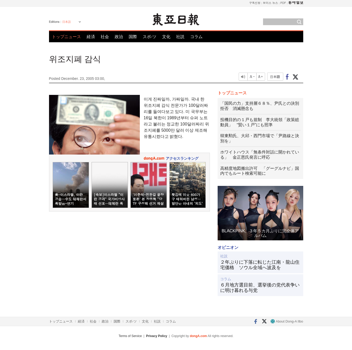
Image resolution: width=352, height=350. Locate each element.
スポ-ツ (149, 36)
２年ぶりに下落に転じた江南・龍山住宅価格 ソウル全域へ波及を (260, 265)
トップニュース (66, 36)
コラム (196, 36)
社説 (180, 36)
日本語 (66, 21)
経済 (91, 36)
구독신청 (254, 3)
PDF (283, 3)
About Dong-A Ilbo (287, 321)
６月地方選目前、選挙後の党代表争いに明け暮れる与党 (260, 287)
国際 (133, 36)
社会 (105, 36)
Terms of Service (130, 336)
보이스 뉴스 (270, 3)
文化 (166, 36)
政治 (119, 36)
